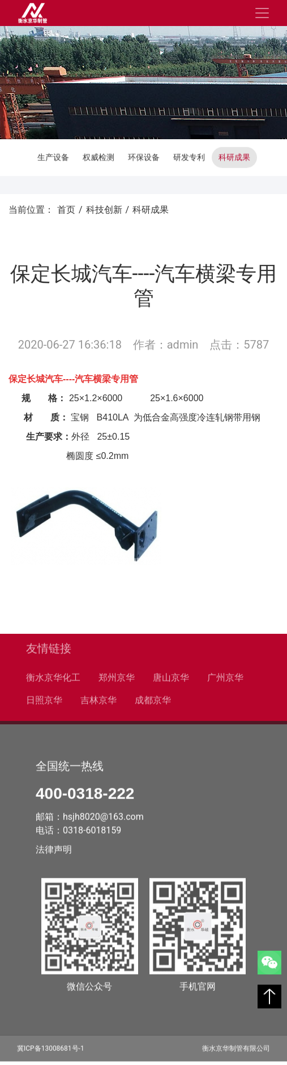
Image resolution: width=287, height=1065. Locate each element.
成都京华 (153, 698)
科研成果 (234, 156)
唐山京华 (171, 676)
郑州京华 (116, 676)
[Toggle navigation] (262, 13)
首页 (66, 209)
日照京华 (44, 698)
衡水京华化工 (53, 676)
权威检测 (98, 156)
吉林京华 (98, 698)
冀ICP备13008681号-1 (50, 1047)
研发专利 (189, 156)
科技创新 (104, 209)
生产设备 (53, 156)
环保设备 (144, 156)
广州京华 (225, 676)
